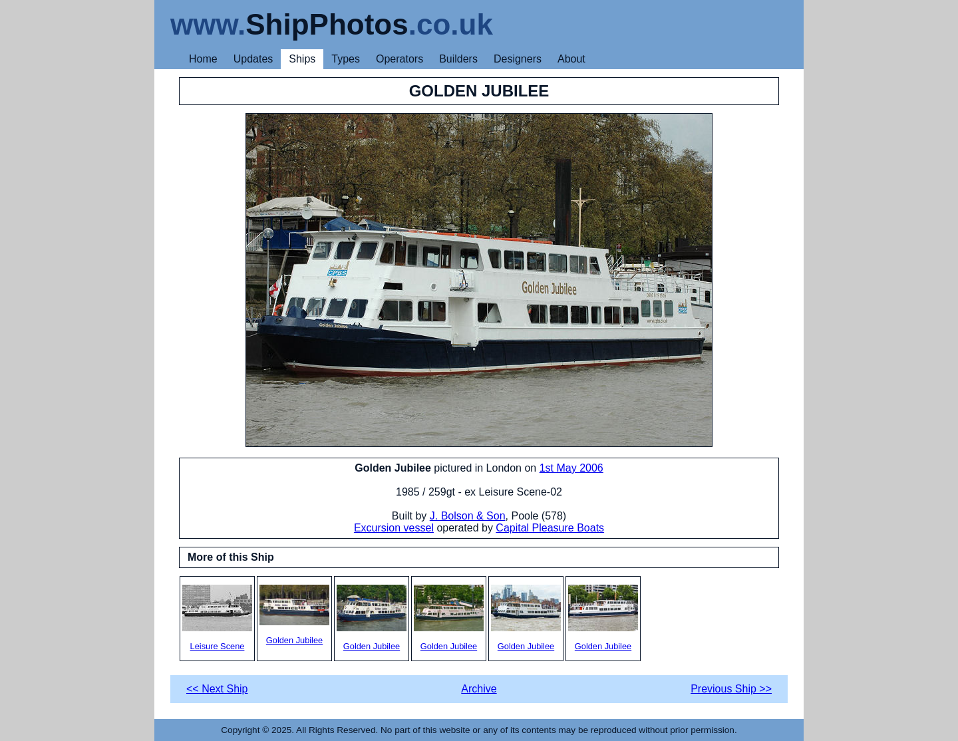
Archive (478, 688)
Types (345, 59)
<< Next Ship (217, 688)
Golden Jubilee (294, 615)
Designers (518, 59)
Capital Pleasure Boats (550, 527)
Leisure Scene (217, 618)
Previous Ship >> (731, 688)
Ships (302, 59)
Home (203, 59)
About (571, 59)
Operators (399, 59)
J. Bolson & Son (468, 515)
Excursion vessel (394, 527)
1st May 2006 (571, 468)
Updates (253, 59)
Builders (458, 59)
